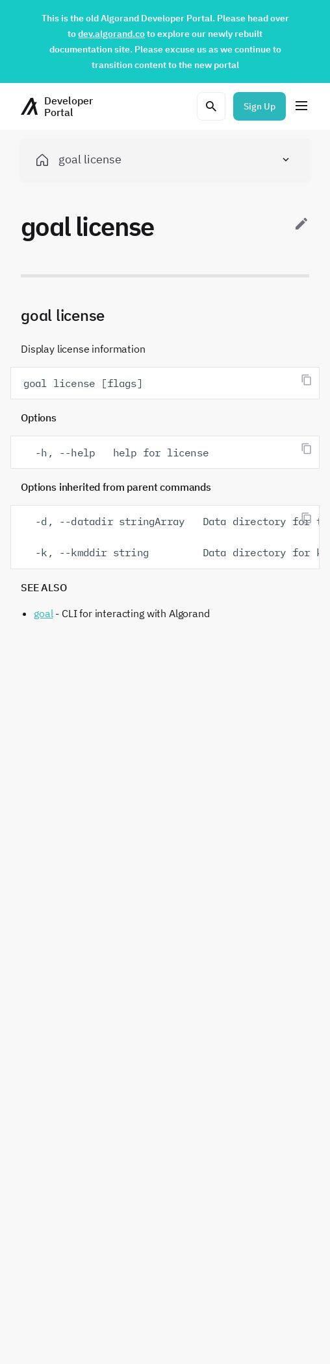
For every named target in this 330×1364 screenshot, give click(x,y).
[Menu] (301, 106)
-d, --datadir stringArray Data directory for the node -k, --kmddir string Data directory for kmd (171, 537)
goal (43, 613)
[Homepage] (57, 106)
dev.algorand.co (111, 34)
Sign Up (259, 106)
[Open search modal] (211, 106)
